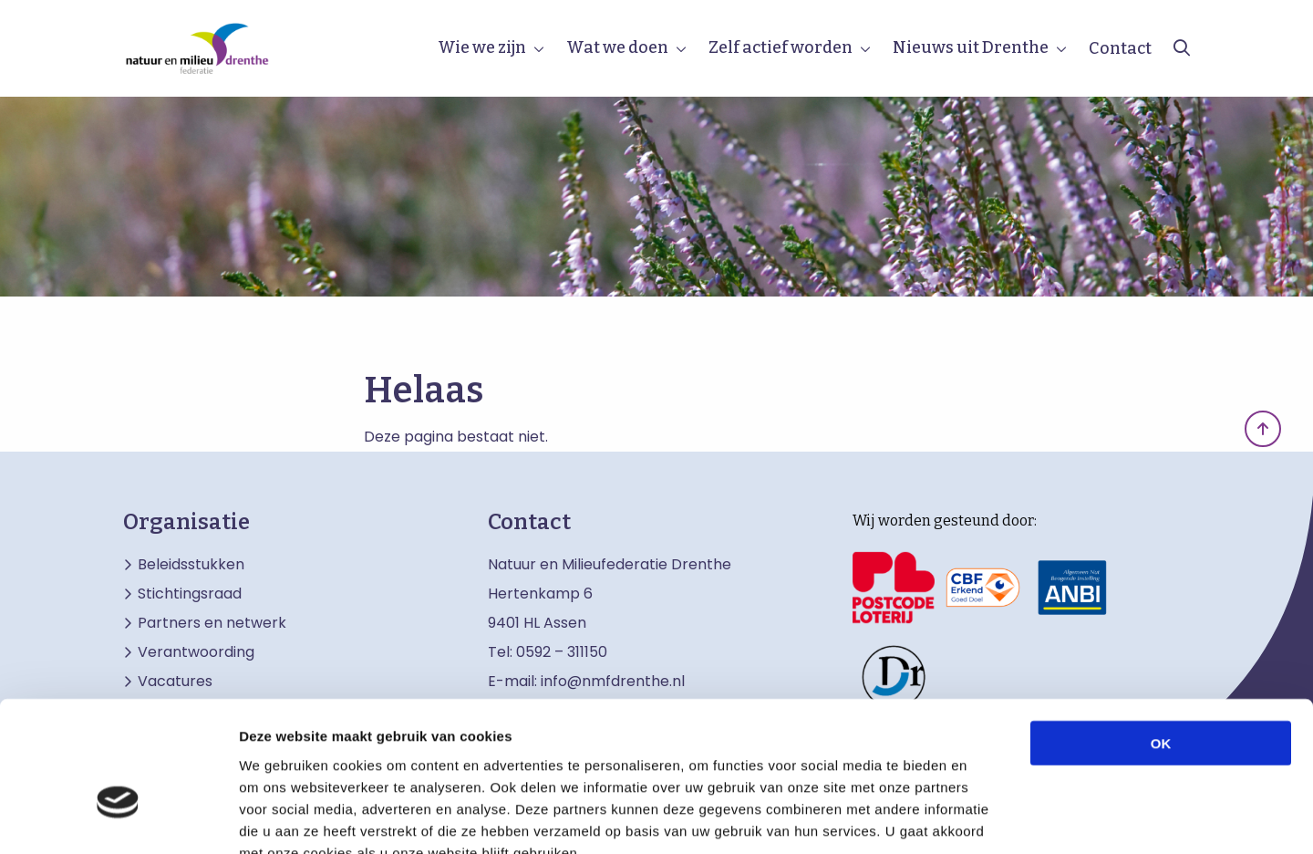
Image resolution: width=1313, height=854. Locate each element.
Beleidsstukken (191, 564)
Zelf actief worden (780, 47)
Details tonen (985, 818)
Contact (1120, 48)
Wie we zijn (482, 47)
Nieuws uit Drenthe (971, 47)
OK (1161, 634)
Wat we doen (617, 47)
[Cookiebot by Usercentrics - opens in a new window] (118, 818)
